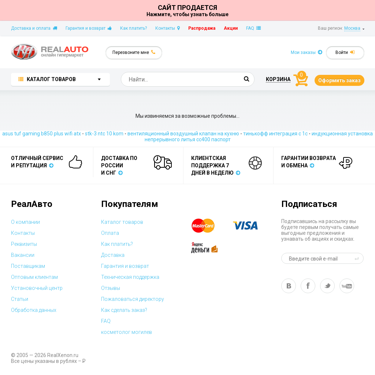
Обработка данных (33, 310)
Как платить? (133, 28)
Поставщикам (28, 266)
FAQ (253, 28)
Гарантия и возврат (89, 28)
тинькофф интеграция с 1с (275, 133)
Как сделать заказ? (124, 310)
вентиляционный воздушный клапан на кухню (183, 133)
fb (308, 285)
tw (327, 285)
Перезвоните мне (133, 52)
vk (288, 285)
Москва (352, 28)
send (357, 258)
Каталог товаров (122, 222)
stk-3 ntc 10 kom (104, 133)
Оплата (110, 233)
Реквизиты (24, 244)
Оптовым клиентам (34, 277)
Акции (231, 28)
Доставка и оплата (34, 28)
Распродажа (201, 28)
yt (346, 285)
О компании (25, 222)
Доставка (113, 255)
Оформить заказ (339, 80)
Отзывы (110, 288)
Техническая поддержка (130, 277)
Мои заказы (306, 52)
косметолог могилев (126, 332)
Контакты (167, 28)
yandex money (209, 247)
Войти (344, 52)
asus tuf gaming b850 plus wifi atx (41, 133)
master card (209, 225)
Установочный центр (37, 288)
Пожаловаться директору (132, 299)
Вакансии (22, 255)
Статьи (19, 299)
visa (251, 225)
